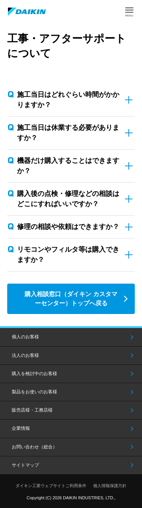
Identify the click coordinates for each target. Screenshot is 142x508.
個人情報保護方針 (109, 485)
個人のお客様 (25, 336)
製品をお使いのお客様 (34, 391)
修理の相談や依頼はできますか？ (68, 226)
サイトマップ (25, 465)
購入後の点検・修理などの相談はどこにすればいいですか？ (68, 199)
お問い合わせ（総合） (34, 447)
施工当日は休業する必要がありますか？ (68, 133)
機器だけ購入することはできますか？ (68, 166)
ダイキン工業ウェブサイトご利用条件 (51, 485)
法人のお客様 (25, 355)
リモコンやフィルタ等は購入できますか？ (68, 254)
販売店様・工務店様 (32, 410)
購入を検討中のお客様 (34, 373)
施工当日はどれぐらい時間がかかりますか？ (68, 100)
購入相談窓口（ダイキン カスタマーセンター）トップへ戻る (71, 298)
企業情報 (21, 428)
